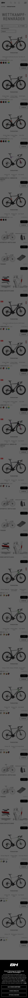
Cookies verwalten (14, 991)
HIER (22, 980)
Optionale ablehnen (14, 995)
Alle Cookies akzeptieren (14, 987)
